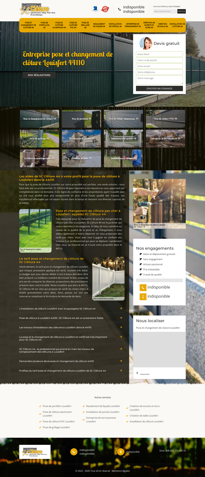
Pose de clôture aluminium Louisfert (55, 413)
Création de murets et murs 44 (149, 25)
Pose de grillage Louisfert (54, 427)
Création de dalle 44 (162, 25)
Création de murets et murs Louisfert (143, 408)
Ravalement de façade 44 (99, 25)
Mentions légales (121, 470)
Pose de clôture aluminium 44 (59, 25)
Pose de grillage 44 (85, 25)
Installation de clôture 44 (177, 25)
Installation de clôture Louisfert (144, 421)
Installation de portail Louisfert (101, 412)
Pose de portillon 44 (44, 25)
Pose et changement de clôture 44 (28, 25)
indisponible (134, 7)
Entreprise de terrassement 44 (133, 25)
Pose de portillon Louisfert (55, 406)
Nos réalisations (39, 75)
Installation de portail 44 (115, 25)
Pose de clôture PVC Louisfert (57, 421)
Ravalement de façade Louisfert (101, 406)
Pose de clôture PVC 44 (73, 25)
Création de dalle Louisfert (142, 415)
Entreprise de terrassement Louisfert (99, 419)
